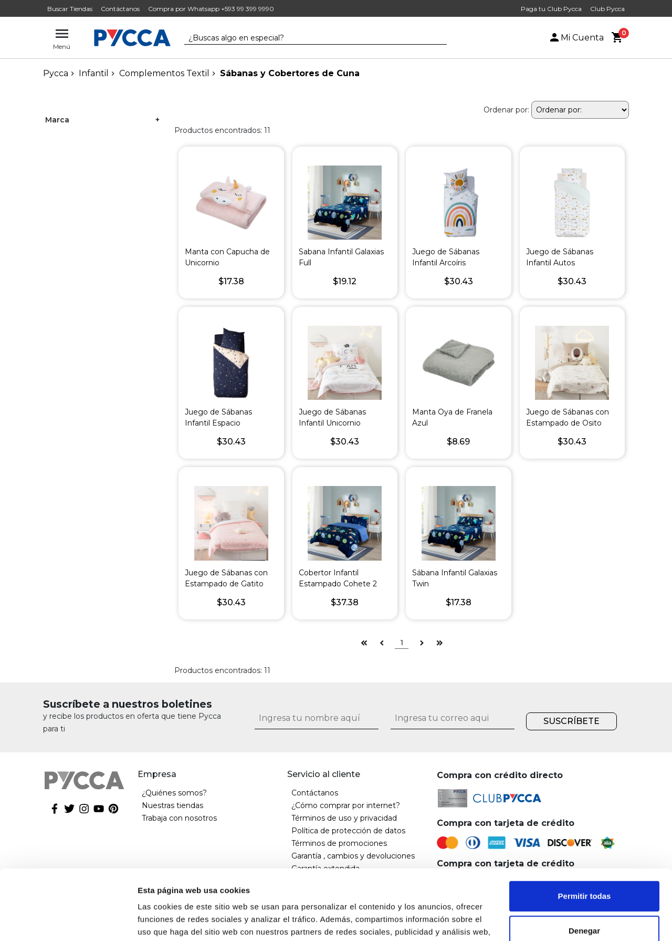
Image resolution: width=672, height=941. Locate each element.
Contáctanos (120, 9)
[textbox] (307, 38)
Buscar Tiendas (69, 9)
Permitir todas (584, 830)
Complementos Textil (164, 73)
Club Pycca (607, 9)
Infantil (94, 73)
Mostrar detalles (168, 920)
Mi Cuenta (576, 37)
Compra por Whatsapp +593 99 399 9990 (211, 9)
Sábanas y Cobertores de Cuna (290, 73)
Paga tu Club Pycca (551, 9)
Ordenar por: (506, 110)
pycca (55, 73)
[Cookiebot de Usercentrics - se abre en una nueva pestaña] (68, 920)
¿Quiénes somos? (174, 793)
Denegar (584, 864)
